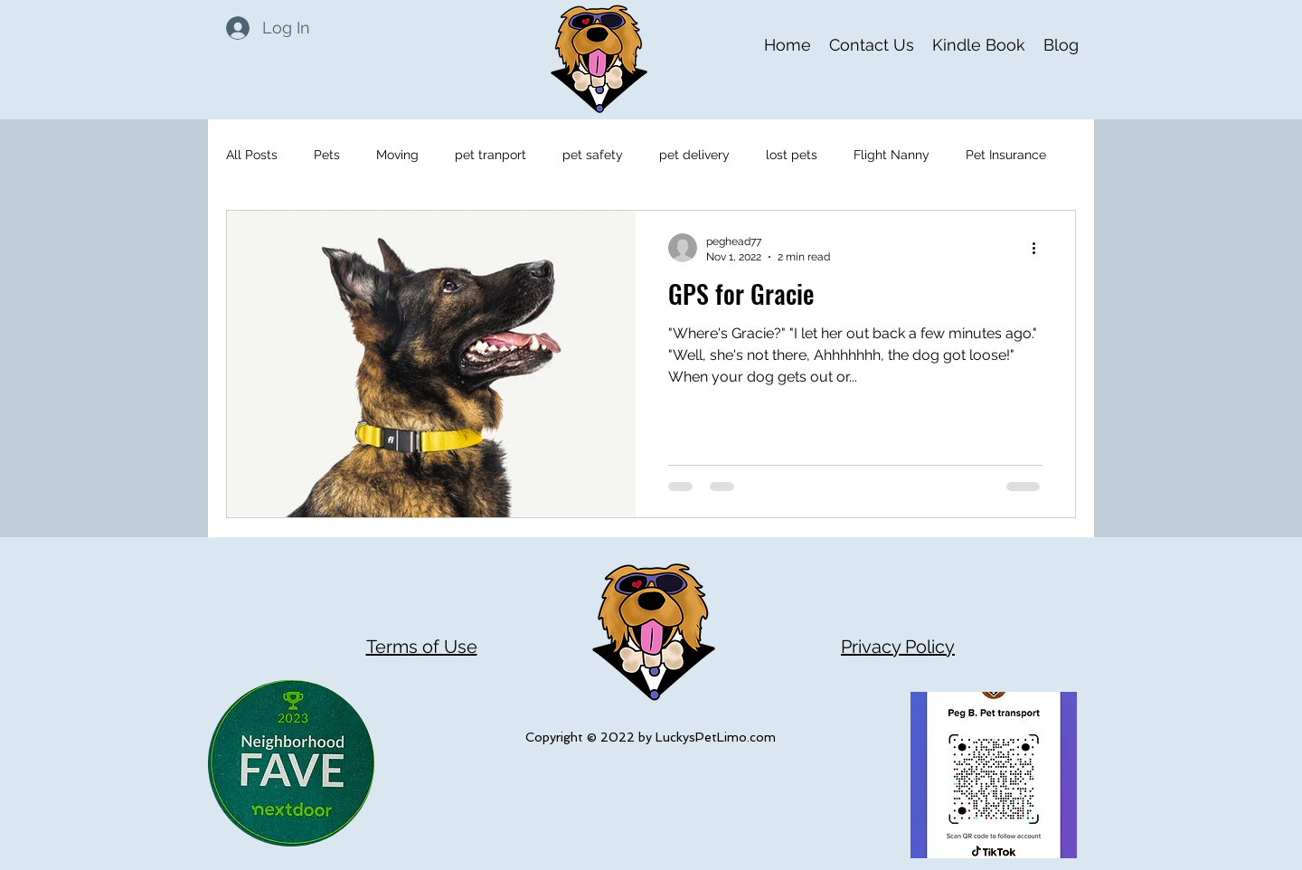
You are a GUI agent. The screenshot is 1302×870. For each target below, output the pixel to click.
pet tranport (490, 154)
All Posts (252, 154)
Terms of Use (421, 646)
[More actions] (1040, 248)
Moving (397, 154)
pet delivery (694, 154)
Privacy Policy (898, 646)
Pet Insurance (1006, 154)
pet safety (592, 154)
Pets (327, 154)
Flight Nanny (891, 154)
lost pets (791, 154)
